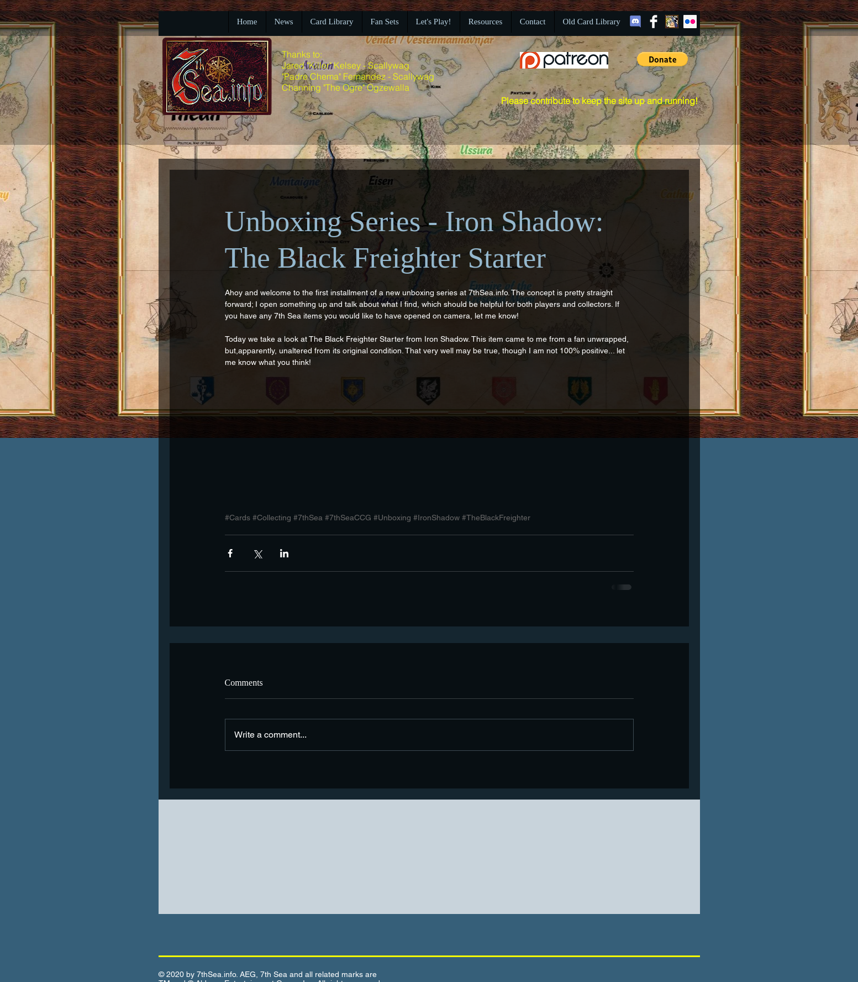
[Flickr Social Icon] (690, 21)
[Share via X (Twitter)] (257, 553)
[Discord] (635, 21)
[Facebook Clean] (653, 21)
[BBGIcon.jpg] (671, 21)
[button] (662, 59)
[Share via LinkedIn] (284, 553)
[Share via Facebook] (230, 553)
